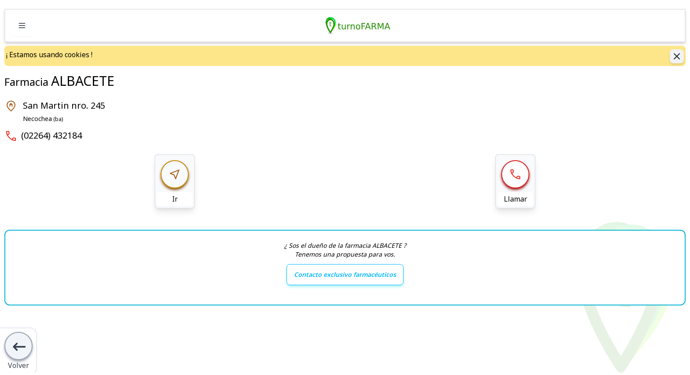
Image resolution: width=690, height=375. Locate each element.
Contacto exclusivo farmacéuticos (345, 274)
